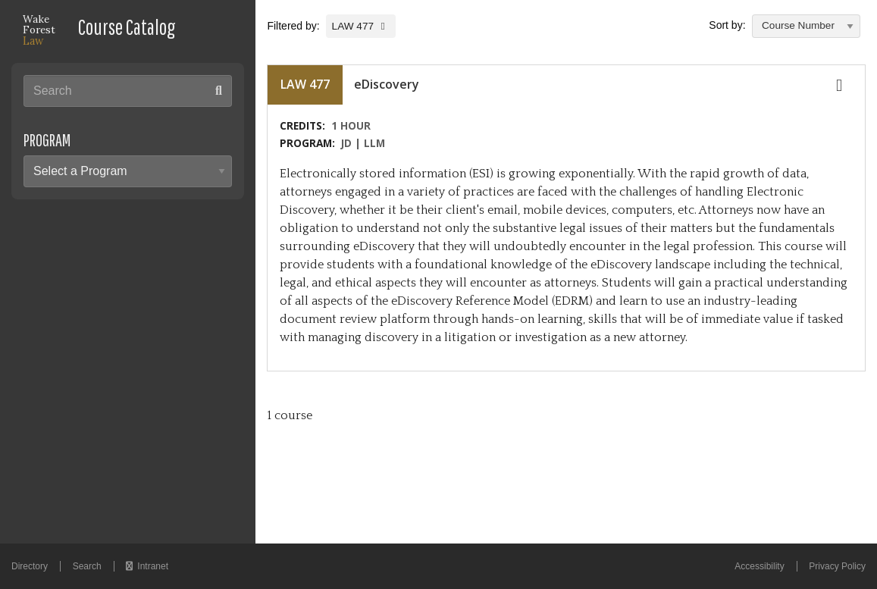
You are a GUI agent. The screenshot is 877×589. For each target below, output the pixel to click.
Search (87, 566)
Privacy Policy (837, 566)
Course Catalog (127, 26)
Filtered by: (294, 26)
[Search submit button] (218, 90)
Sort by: (727, 25)
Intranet (147, 566)
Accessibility (759, 566)
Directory (29, 566)
